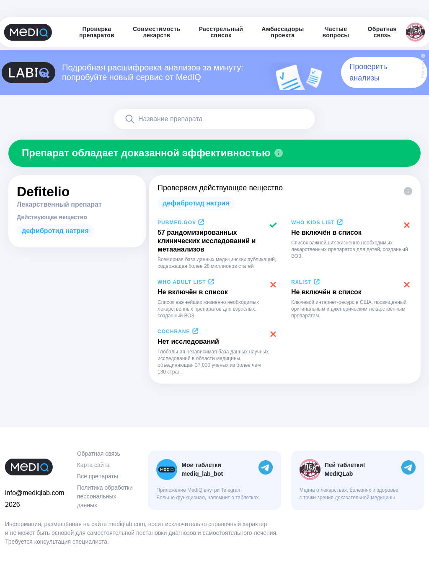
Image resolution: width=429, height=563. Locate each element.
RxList (301, 282)
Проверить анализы (368, 72)
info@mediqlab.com (35, 492)
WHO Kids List (313, 223)
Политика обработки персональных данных (105, 496)
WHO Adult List (182, 282)
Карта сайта (93, 465)
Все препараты (97, 476)
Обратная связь (98, 453)
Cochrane (174, 332)
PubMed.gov (177, 223)
